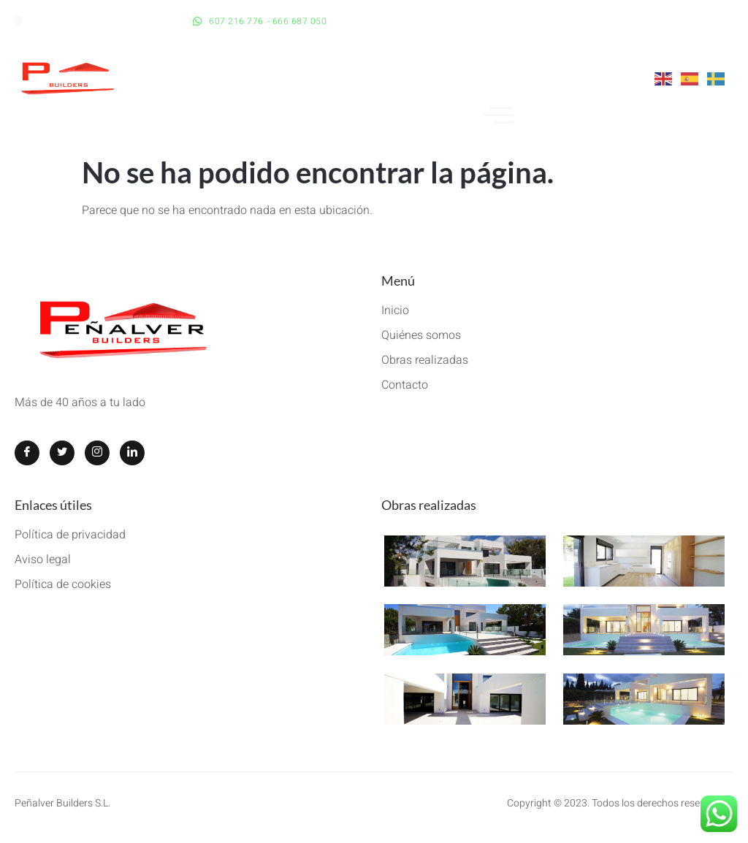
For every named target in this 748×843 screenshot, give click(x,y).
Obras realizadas (428, 505)
